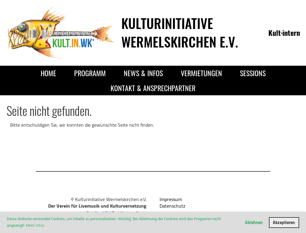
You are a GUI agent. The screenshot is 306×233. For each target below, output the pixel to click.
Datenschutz (172, 205)
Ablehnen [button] (254, 222)
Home (48, 73)
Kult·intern (284, 32)
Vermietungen (201, 73)
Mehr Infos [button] (35, 225)
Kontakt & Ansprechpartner (153, 87)
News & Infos (143, 73)
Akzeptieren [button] (284, 222)
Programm (90, 73)
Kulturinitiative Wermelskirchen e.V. (179, 32)
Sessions (253, 73)
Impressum (171, 199)
